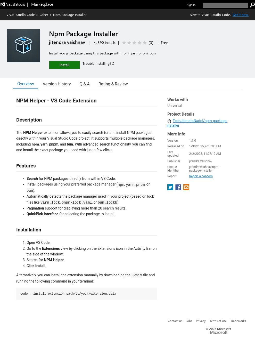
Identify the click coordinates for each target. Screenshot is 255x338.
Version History (57, 84)
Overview (25, 83)
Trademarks (238, 321)
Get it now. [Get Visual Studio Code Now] (241, 14)
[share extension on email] (186, 188)
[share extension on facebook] (179, 188)
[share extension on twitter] (171, 188)
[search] (225, 5)
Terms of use (218, 321)
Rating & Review (113, 84)
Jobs (189, 321)
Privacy (201, 321)
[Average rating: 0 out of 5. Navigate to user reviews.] (136, 43)
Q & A (85, 84)
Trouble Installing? (99, 63)
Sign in (191, 5)
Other (44, 14)
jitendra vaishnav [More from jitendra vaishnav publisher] (67, 42)
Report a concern (201, 176)
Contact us (175, 321)
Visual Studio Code (20, 14)
